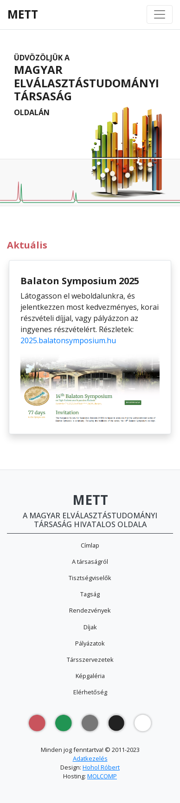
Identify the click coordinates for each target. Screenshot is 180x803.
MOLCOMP (102, 776)
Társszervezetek (90, 659)
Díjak (90, 627)
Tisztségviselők (90, 578)
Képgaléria (90, 676)
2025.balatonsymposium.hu (68, 340)
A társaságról (90, 561)
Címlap (90, 545)
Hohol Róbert (101, 767)
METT (22, 14)
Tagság (90, 594)
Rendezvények (90, 610)
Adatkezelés (90, 758)
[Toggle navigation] (160, 14)
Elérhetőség (90, 692)
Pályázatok (90, 643)
